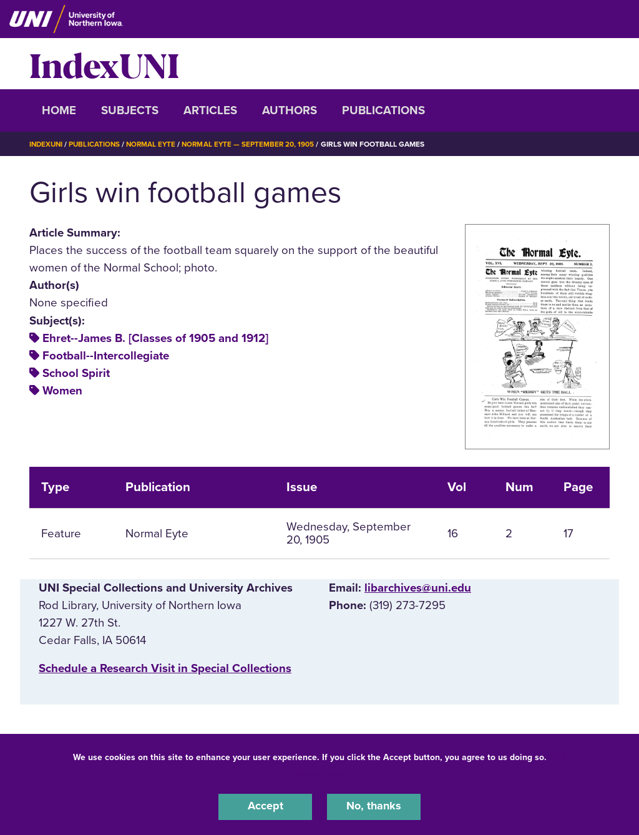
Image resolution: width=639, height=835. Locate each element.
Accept (265, 806)
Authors (289, 110)
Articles (210, 110)
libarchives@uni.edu (417, 588)
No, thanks (373, 806)
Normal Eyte (155, 144)
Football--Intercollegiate (105, 356)
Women (62, 391)
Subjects (130, 110)
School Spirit (76, 373)
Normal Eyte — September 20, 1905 (254, 144)
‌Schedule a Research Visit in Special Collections (165, 668)
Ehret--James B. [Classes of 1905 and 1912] (155, 338)
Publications (383, 110)
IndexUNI (104, 63)
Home (59, 110)
